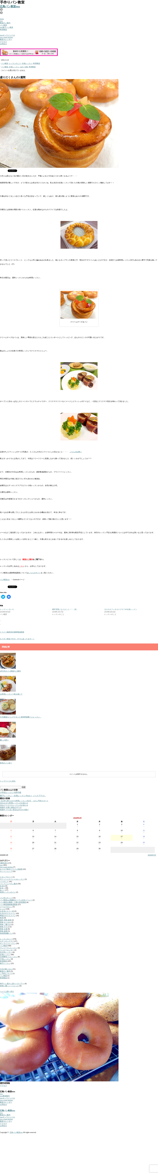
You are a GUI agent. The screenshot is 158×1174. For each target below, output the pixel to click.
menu (2, 19)
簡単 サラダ (4, 927)
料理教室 (3, 30)
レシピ (2, 909)
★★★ (2, 886)
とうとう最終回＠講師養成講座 (12, 632)
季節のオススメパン (8, 916)
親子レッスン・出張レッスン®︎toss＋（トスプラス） (23, 796)
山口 (22, 67)
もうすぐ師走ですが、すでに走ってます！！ (17, 639)
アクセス (3, 42)
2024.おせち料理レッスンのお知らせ (14, 803)
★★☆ (2, 888)
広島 (26, 67)
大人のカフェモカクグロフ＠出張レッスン (120, 609)
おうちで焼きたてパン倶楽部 (11, 869)
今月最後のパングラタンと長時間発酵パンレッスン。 (20, 717)
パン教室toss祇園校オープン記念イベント (16, 900)
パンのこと (4, 881)
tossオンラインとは (7, 35)
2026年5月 (152, 855)
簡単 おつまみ (5, 922)
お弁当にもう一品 (7, 911)
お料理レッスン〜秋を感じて (11, 694)
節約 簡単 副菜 (5, 920)
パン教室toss (5, 580)
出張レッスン (27, 63)
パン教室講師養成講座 (8, 904)
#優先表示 (4, 863)
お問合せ (3, 44)
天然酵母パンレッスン (8, 957)
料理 (1, 918)
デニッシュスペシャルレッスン (12, 879)
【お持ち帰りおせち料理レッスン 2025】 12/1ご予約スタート (24, 801)
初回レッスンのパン (8, 892)
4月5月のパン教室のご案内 (10, 671)
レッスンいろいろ (7, 609)
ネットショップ (6, 871)
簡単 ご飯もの (5, 924)
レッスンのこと (15, 63)
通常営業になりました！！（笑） (65, 609)
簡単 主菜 (3, 929)
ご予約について (6, 973)
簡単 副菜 (3, 931)
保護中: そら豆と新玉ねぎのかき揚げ (14, 810)
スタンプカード (6, 877)
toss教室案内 (5, 1096)
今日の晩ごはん (6, 969)
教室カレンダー (6, 39)
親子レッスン (5, 963)
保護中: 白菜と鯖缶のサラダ (11, 807)
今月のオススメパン (8, 913)
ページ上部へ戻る (7, 991)
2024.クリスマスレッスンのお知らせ (14, 805)
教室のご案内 (5, 23)
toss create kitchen (6, 37)
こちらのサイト (35, 573)
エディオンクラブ (7, 941)
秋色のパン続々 (6, 763)
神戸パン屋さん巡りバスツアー (12, 984)
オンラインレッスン (8, 943)
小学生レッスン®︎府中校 (10, 792)
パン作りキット (6, 898)
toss (1, 21)
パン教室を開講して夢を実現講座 (13, 902)
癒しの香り (4, 740)
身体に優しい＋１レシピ (9, 986)
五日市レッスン (6, 952)
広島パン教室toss (10, 6)
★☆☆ (2, 890)
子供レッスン (5, 959)
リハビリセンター (7, 950)
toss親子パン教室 (6, 27)
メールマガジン (6, 907)
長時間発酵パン (6, 933)
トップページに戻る (8, 781)
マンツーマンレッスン (8, 948)
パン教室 (3, 25)
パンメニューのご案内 (8, 884)
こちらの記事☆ (76, 452)
